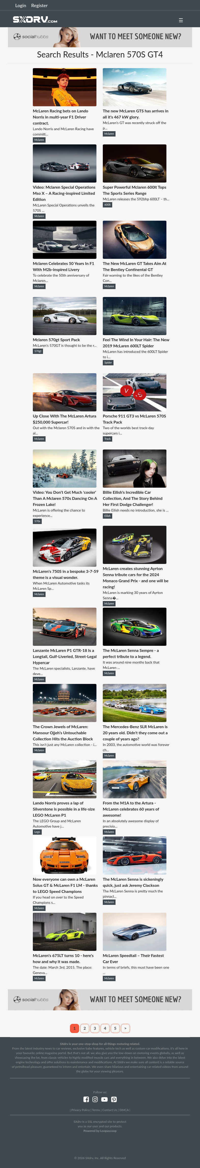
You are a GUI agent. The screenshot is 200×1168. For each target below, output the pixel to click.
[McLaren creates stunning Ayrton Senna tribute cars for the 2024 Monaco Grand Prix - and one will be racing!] (134, 562)
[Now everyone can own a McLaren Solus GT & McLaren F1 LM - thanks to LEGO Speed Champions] (64, 873)
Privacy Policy (80, 1110)
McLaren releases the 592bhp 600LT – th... (136, 199)
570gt (37, 351)
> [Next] (125, 1028)
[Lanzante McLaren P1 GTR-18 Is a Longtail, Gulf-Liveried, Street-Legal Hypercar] (64, 644)
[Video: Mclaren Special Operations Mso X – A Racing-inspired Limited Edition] (64, 180)
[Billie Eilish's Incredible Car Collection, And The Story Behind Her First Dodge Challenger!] (134, 486)
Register (39, 5)
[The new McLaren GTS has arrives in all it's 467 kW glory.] (134, 104)
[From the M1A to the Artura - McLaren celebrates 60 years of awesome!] (134, 796)
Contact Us (109, 1110)
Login (20, 5)
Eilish (107, 515)
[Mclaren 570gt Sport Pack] (64, 333)
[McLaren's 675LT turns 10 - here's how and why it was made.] (64, 949)
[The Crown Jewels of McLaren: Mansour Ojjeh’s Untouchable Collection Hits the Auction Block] (64, 720)
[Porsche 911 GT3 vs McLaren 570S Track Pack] (134, 409)
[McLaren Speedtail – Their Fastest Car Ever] (134, 949)
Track (107, 438)
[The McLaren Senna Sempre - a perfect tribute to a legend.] (134, 644)
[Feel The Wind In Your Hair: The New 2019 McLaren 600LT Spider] (134, 333)
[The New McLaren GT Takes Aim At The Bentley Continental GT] (134, 257)
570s (37, 521)
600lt (107, 204)
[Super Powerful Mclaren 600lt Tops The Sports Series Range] (134, 180)
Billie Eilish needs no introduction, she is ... (135, 510)
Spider (108, 362)
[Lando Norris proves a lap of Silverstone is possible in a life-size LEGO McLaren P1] (64, 796)
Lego (37, 831)
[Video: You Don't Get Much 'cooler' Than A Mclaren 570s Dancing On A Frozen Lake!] (64, 486)
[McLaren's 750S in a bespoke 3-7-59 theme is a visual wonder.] (64, 565)
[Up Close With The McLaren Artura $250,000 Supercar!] (64, 409)
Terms (96, 1110)
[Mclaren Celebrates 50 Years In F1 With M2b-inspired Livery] (64, 257)
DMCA (124, 1110)
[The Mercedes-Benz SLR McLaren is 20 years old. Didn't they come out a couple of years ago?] (134, 720)
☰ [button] (181, 20)
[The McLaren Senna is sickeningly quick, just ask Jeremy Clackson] (134, 873)
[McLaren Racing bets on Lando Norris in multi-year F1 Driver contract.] (64, 104)
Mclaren (39, 139)
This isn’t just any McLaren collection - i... (65, 744)
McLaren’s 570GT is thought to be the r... (64, 345)
